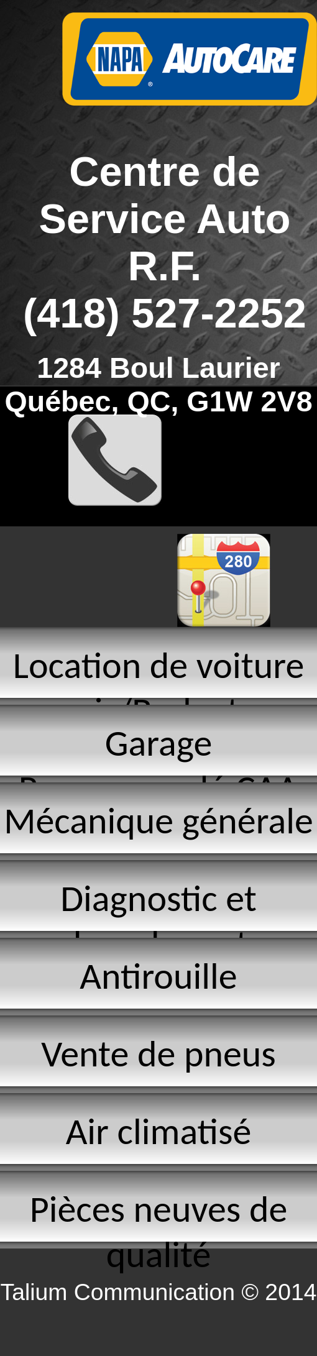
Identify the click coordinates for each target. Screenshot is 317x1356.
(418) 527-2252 (164, 313)
